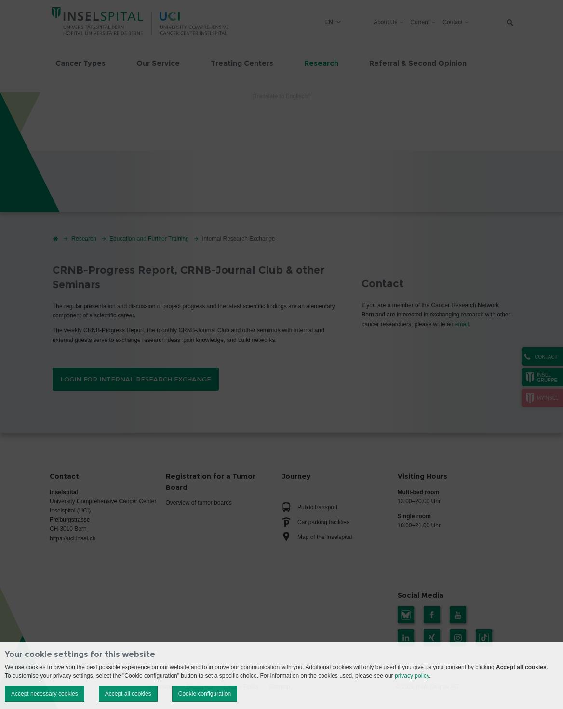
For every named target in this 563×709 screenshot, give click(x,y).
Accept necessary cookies (44, 693)
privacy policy (412, 675)
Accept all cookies (128, 693)
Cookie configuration (204, 693)
